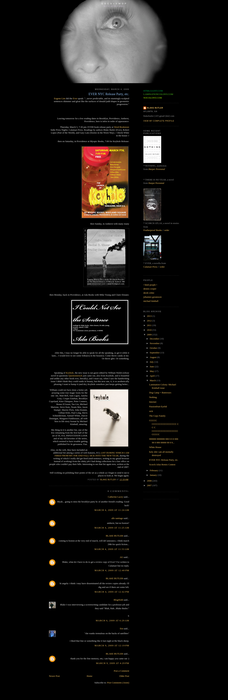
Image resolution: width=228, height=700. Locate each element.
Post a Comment (121, 670)
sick (151, 411)
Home (89, 676)
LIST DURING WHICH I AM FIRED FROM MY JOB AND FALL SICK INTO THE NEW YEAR (92, 454)
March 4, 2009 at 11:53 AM (111, 549)
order (166, 230)
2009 (149, 334)
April (152, 375)
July (152, 362)
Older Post (124, 676)
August (153, 357)
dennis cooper (149, 288)
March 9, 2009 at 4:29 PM (112, 663)
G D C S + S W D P (113, 3)
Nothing (153, 397)
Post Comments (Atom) (118, 682)
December (155, 338)
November (155, 343)
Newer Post (54, 676)
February (154, 470)
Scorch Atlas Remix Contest (162, 464)
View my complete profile (158, 121)
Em (121, 628)
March (153, 380)
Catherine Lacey (115, 496)
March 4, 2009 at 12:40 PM (112, 570)
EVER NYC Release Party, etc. (163, 460)
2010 (149, 330)
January (154, 475)
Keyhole (70, 372)
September (155, 352)
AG (121, 557)
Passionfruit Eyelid (158, 406)
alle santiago (117, 518)
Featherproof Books (152, 230)
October (154, 348)
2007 (149, 485)
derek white (148, 292)
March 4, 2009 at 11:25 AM (111, 527)
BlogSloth (118, 599)
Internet (152, 402)
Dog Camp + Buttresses (160, 392)
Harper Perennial (157, 169)
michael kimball (150, 301)
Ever (75, 98)
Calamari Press (150, 266)
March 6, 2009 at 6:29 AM (112, 620)
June (152, 366)
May (152, 371)
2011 (149, 325)
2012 (149, 320)
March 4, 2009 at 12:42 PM (112, 591)
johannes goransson (152, 297)
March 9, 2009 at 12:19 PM (112, 645)
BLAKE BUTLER (114, 535)
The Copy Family (157, 415)
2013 (149, 316)
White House (155, 447)
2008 (149, 480)
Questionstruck (75, 375)
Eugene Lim (59, 98)
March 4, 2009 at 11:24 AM (111, 510)
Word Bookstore (121, 127)
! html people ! (150, 284)
